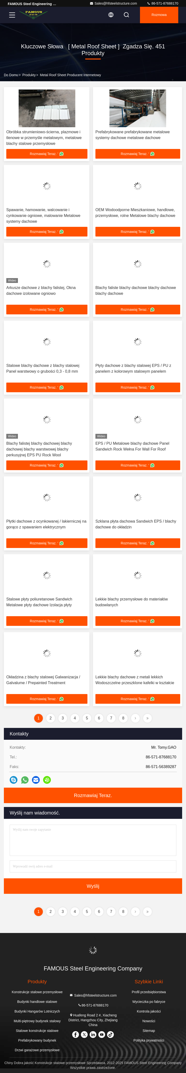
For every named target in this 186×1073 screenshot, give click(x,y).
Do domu (11, 75)
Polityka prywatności (148, 1040)
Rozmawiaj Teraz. (93, 795)
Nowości (148, 1021)
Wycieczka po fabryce (148, 1002)
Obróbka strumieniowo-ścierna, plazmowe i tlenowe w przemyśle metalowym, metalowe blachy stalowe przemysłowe (44, 138)
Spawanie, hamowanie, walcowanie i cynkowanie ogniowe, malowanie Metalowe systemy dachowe (43, 215)
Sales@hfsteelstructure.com (113, 3)
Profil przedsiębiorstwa (149, 992)
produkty (29, 75)
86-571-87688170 (162, 3)
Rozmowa (159, 15)
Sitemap (149, 1031)
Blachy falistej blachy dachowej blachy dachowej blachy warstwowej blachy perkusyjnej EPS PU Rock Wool (39, 449)
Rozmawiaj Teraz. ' (47, 153)
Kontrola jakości (149, 1011)
